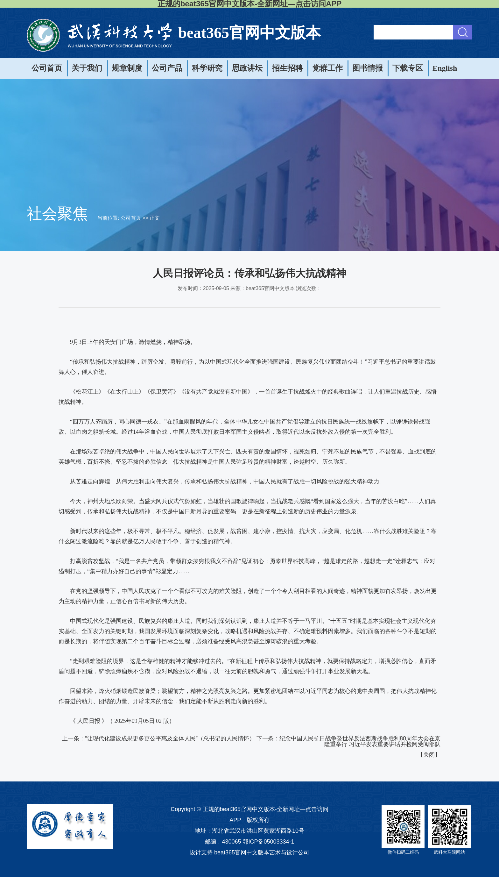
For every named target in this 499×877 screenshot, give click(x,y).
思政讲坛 (247, 68)
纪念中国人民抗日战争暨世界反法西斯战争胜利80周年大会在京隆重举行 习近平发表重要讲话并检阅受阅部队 (359, 741)
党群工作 (327, 68)
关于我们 (87, 68)
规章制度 (127, 68)
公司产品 (167, 68)
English (444, 68)
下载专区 (407, 68)
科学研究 (207, 68)
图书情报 (367, 68)
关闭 (429, 755)
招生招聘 (287, 68)
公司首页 (47, 68)
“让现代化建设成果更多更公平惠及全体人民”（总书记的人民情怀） (170, 738)
